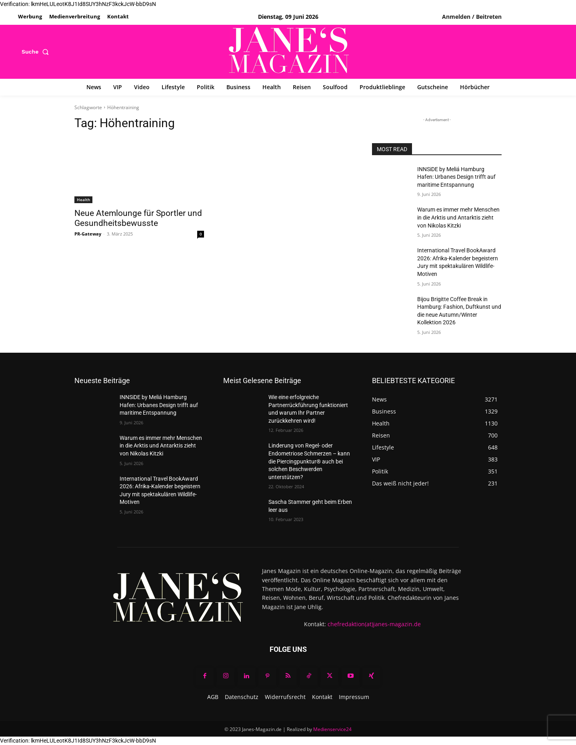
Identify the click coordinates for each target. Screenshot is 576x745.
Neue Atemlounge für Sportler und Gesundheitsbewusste (138, 218)
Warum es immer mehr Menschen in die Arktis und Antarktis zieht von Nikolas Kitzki (458, 217)
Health (83, 199)
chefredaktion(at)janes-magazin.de (374, 624)
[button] (37, 51)
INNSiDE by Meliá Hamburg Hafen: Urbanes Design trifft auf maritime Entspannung (456, 177)
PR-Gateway (87, 234)
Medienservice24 (332, 729)
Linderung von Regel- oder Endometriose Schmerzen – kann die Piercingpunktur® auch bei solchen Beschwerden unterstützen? (309, 461)
